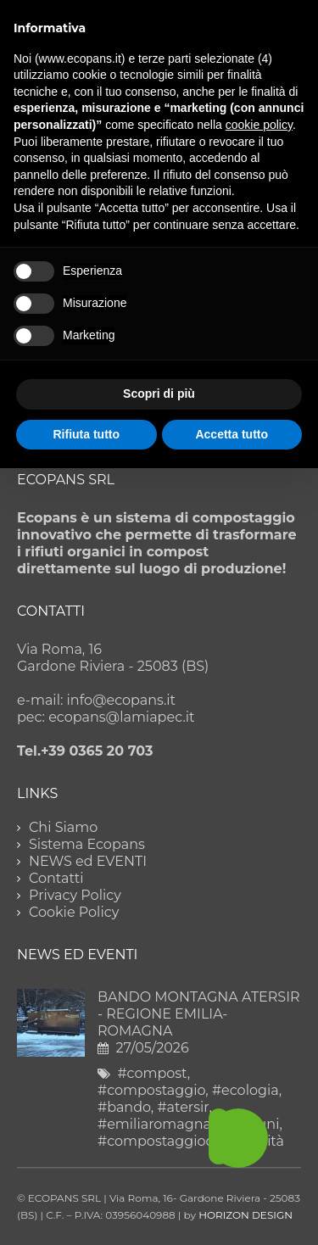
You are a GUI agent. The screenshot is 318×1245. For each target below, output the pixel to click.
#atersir (183, 1107)
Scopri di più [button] (159, 393)
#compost (152, 1073)
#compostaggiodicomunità (191, 1141)
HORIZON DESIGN (245, 1215)
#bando (124, 1107)
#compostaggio (151, 1090)
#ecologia (245, 1090)
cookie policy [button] (259, 124)
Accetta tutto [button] (231, 434)
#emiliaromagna (154, 1124)
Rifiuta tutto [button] (86, 434)
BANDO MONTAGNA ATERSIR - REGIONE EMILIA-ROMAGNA (199, 1014)
